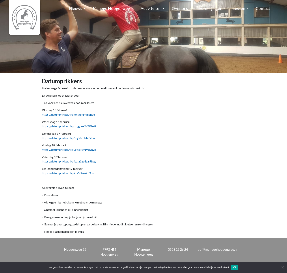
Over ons (180, 8)
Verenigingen (210, 8)
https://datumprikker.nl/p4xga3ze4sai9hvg (69, 161)
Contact (263, 8)
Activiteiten (151, 8)
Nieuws (75, 8)
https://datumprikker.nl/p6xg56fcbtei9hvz (68, 138)
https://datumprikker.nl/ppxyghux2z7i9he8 (69, 126)
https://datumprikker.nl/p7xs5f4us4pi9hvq (68, 173)
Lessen (239, 8)
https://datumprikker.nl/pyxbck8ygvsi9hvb (69, 149)
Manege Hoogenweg (111, 8)
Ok (234, 267)
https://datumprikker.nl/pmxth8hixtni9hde (68, 114)
